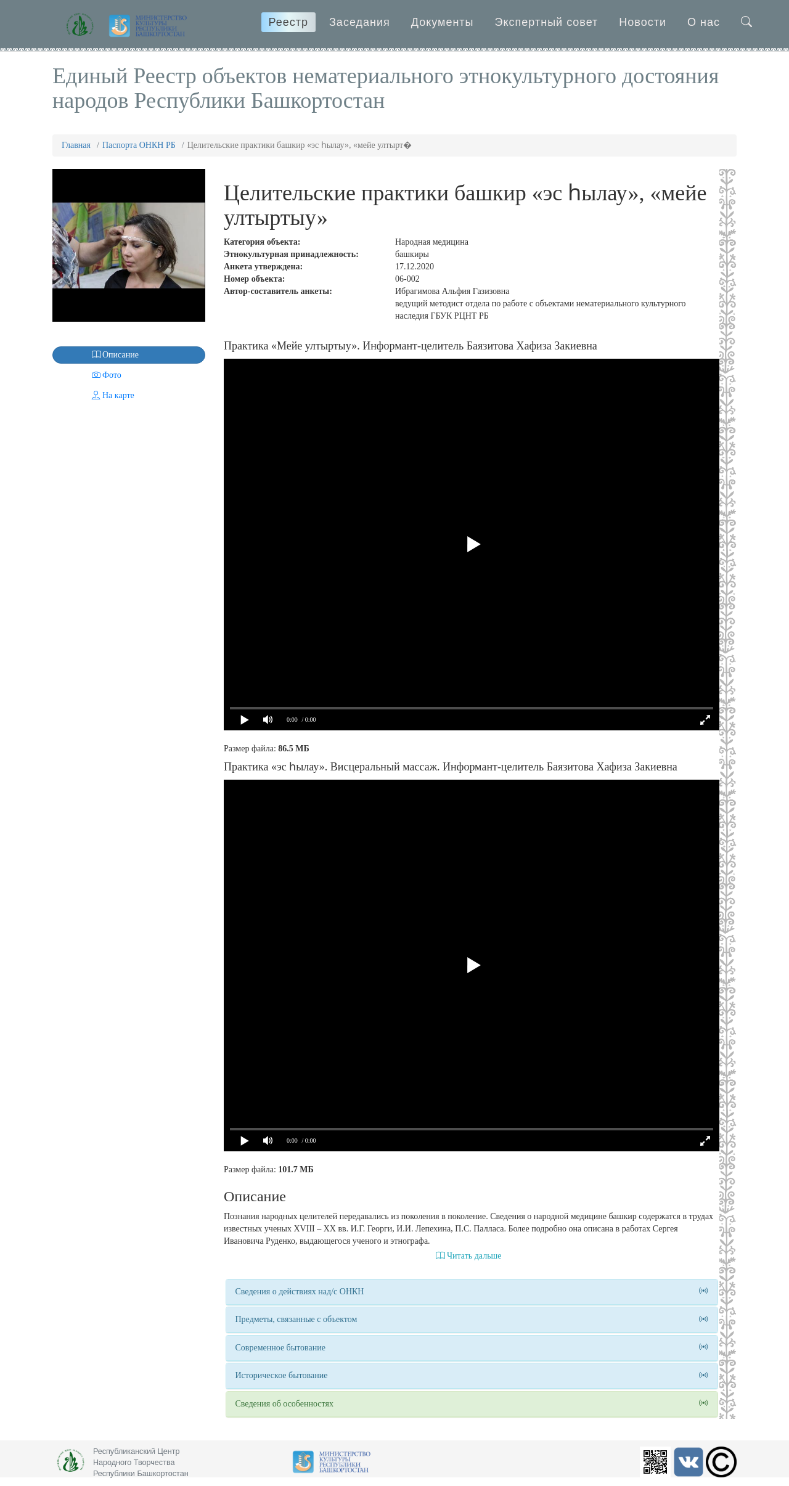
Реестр (289, 22)
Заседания (359, 22)
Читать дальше (468, 1255)
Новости (642, 22)
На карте (94, 395)
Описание (97, 354)
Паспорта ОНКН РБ (139, 145)
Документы (442, 22)
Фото (88, 375)
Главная (76, 145)
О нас (703, 22)
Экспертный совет (547, 22)
